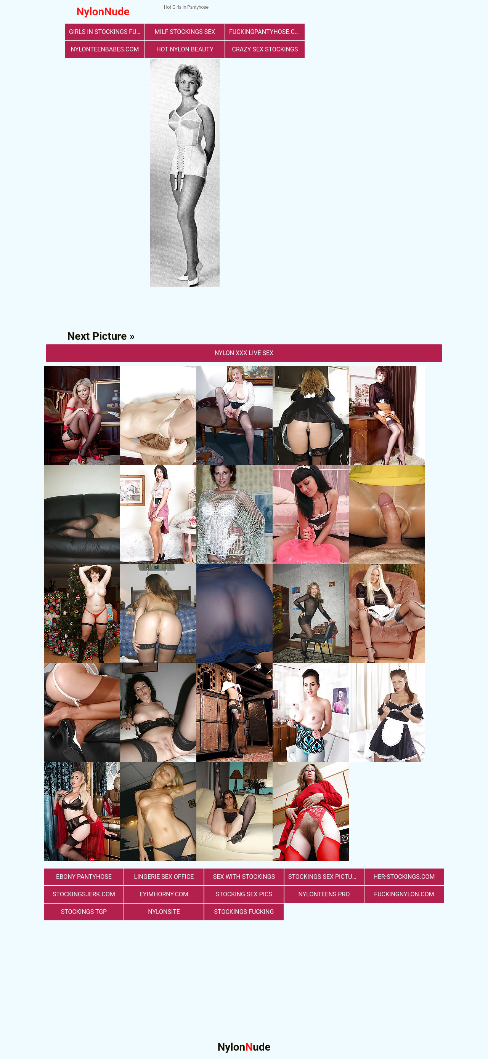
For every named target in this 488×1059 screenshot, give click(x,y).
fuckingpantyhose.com (266, 31)
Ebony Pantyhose (84, 876)
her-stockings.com (404, 876)
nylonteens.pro (324, 894)
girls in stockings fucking (106, 31)
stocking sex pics (244, 894)
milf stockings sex (185, 31)
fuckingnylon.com (404, 894)
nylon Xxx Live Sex (244, 353)
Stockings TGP (84, 911)
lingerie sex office (164, 876)
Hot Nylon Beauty (185, 49)
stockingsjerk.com (84, 894)
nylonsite (164, 911)
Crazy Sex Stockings (265, 49)
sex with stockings (244, 876)
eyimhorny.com (164, 894)
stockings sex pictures (325, 876)
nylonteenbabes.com (105, 49)
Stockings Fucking (244, 911)
